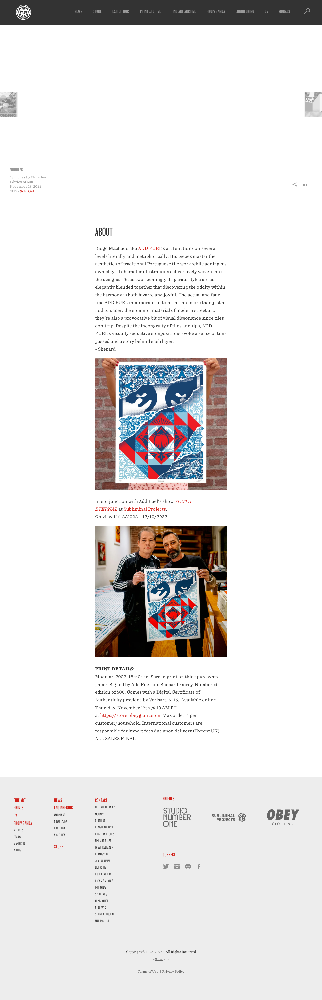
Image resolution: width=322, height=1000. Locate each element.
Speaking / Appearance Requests (101, 901)
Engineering (245, 11)
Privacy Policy (173, 971)
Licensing (100, 867)
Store (97, 11)
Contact (101, 800)
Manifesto (20, 843)
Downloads (60, 821)
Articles (19, 830)
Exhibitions (121, 11)
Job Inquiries (103, 860)
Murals (284, 11)
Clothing (100, 820)
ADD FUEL (149, 248)
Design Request (104, 827)
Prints (19, 808)
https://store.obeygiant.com (130, 715)
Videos (17, 850)
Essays (18, 836)
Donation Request (105, 834)
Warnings (59, 814)
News (78, 11)
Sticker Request (104, 914)
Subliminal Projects (145, 509)
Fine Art (20, 800)
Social (159, 959)
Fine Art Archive (184, 11)
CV (266, 11)
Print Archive (150, 11)
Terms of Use (148, 971)
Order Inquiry (103, 874)
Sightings (60, 834)
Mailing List (102, 920)
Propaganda (216, 11)
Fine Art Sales (103, 840)
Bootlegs (59, 828)
